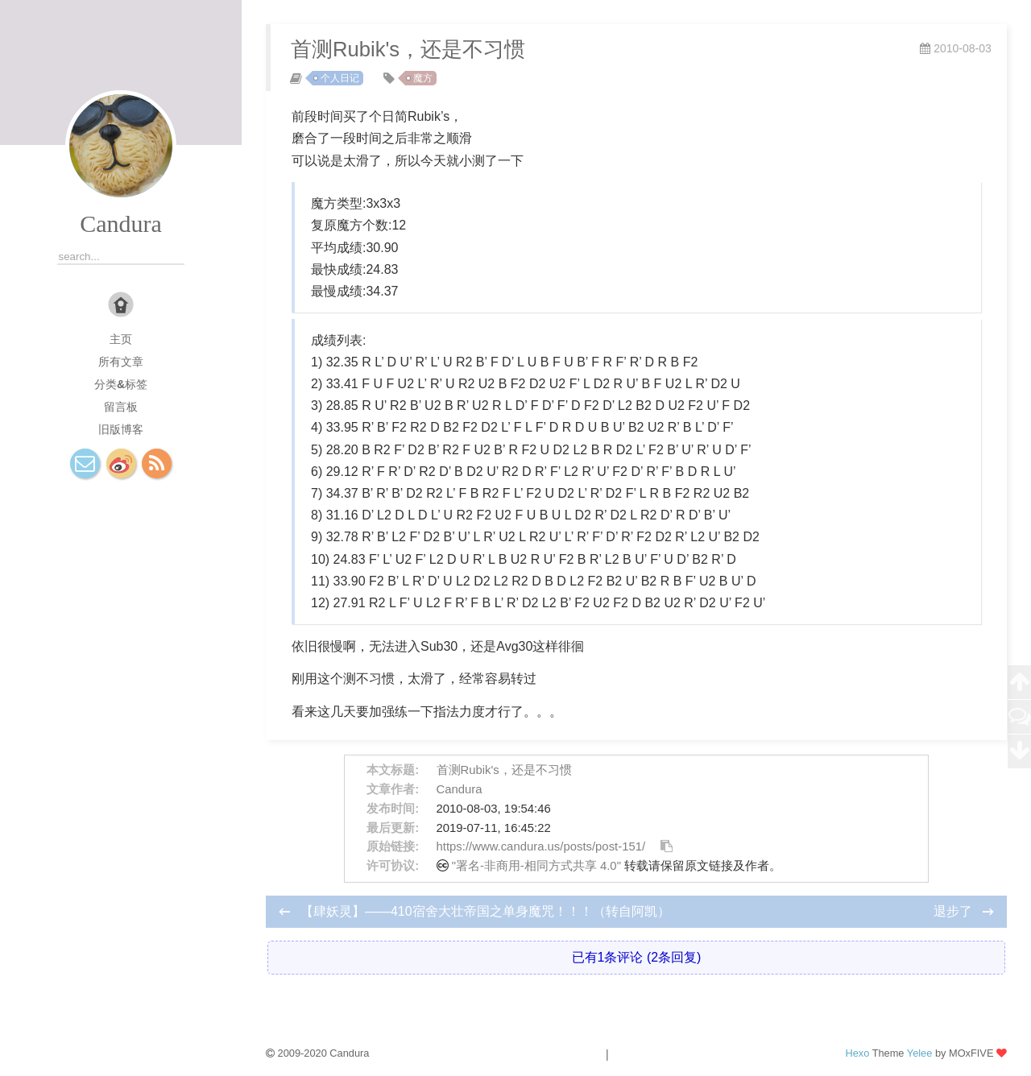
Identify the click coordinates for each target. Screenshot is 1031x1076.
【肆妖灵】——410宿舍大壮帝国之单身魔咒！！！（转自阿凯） (485, 911)
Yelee (920, 1053)
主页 (121, 339)
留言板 (121, 406)
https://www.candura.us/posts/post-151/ (541, 846)
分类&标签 (120, 384)
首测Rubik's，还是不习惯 (504, 770)
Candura (121, 223)
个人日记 (340, 78)
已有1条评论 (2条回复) (637, 957)
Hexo (857, 1053)
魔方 (423, 78)
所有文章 (120, 361)
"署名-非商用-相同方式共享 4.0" (536, 865)
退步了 (954, 911)
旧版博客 (120, 429)
